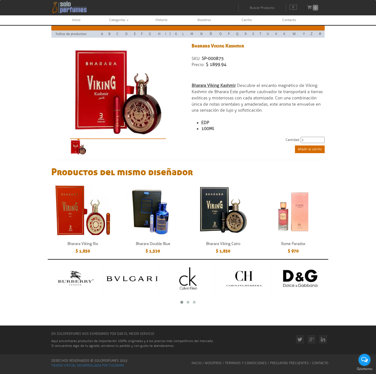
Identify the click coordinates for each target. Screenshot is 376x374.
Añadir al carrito (310, 149)
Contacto (289, 20)
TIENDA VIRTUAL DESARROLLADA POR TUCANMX (87, 365)
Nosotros (204, 20)
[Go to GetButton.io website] (364, 369)
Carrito (246, 20)
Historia (161, 20)
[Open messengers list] (364, 360)
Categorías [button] (119, 20)
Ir (293, 7)
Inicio (76, 20)
